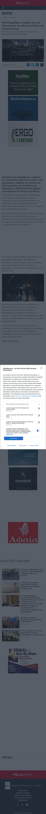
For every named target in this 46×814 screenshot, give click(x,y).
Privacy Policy (34, 445)
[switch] (38, 409)
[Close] (42, 369)
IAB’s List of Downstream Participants (26, 396)
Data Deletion (11, 445)
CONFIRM (13, 438)
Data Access (23, 445)
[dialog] (23, 407)
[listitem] (23, 404)
